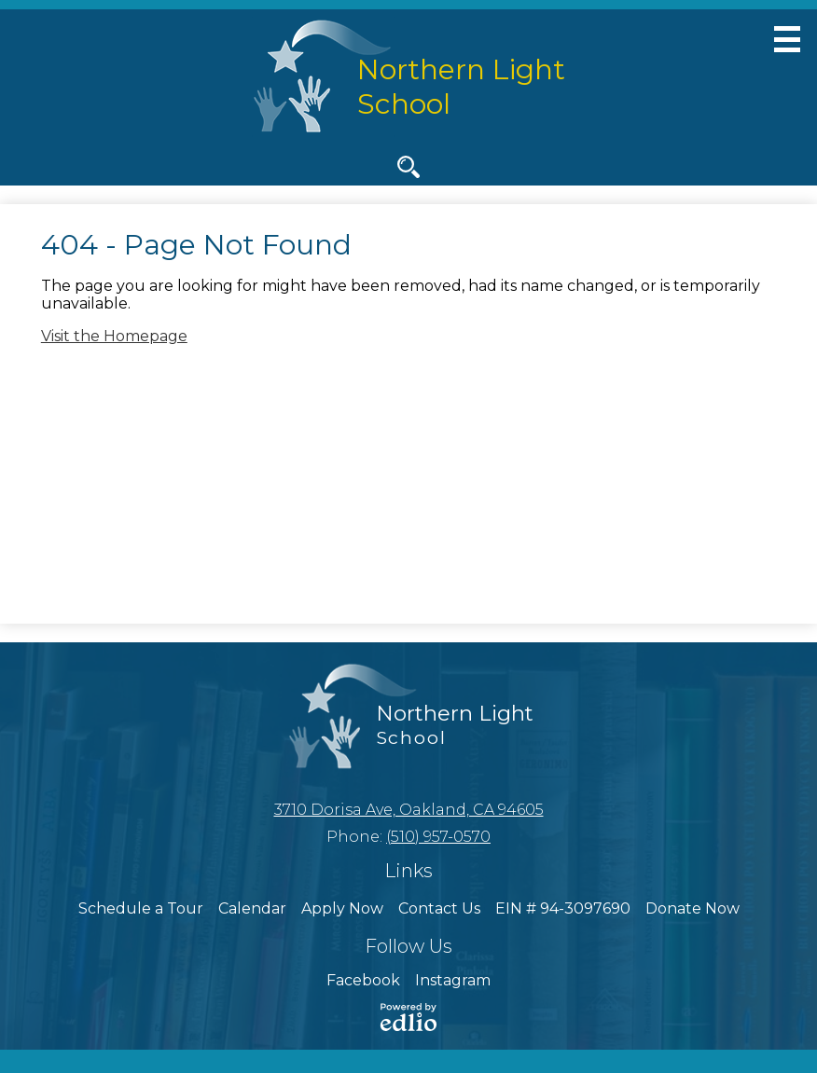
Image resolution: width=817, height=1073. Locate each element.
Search (408, 171)
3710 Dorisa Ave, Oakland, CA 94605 (409, 810)
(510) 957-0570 (438, 837)
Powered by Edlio (408, 1017)
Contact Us (439, 908)
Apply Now (342, 908)
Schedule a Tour (140, 908)
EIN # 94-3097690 (562, 908)
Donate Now (692, 908)
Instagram (453, 980)
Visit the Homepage (114, 336)
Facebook (363, 980)
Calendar (252, 908)
